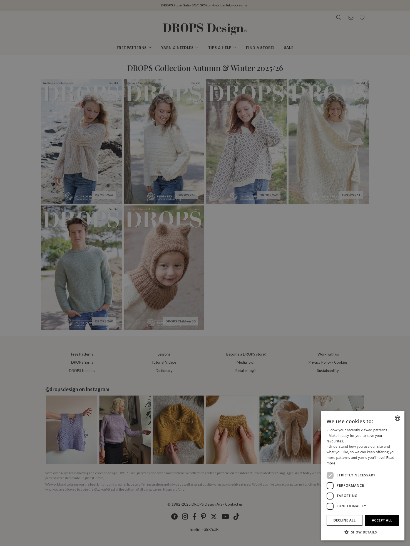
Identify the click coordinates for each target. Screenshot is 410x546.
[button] (363, 532)
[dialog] (362, 475)
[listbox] (397, 418)
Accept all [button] (382, 520)
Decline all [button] (345, 520)
